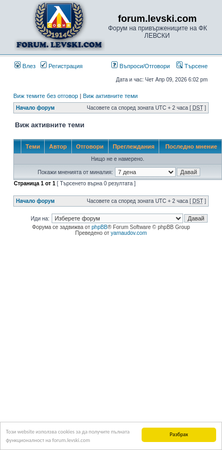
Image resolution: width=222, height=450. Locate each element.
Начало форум (35, 108)
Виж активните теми (110, 96)
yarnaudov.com (129, 233)
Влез (25, 66)
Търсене (192, 66)
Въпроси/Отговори (140, 66)
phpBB (100, 227)
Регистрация (61, 66)
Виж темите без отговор (45, 96)
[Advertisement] (111, 341)
